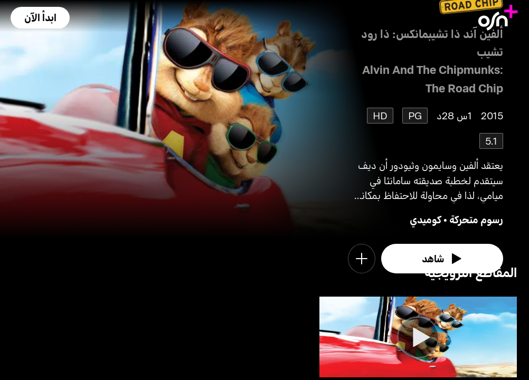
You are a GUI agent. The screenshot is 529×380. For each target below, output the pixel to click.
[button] (40, 17)
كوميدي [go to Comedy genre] (425, 219)
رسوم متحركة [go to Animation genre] (476, 219)
